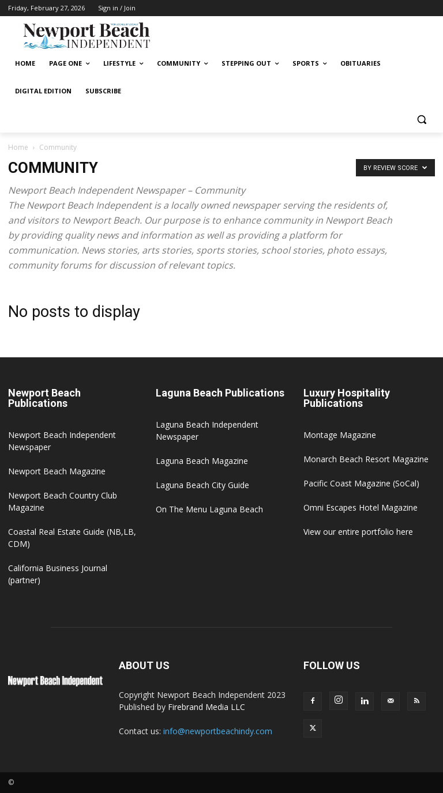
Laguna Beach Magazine (202, 460)
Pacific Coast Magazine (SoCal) (361, 483)
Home (18, 147)
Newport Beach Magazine (57, 471)
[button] (421, 119)
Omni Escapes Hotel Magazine (360, 507)
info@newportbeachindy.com (217, 731)
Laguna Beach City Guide (202, 484)
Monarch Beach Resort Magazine (366, 459)
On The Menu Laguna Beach (209, 509)
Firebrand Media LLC (206, 706)
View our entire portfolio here (358, 531)
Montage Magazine (339, 434)
